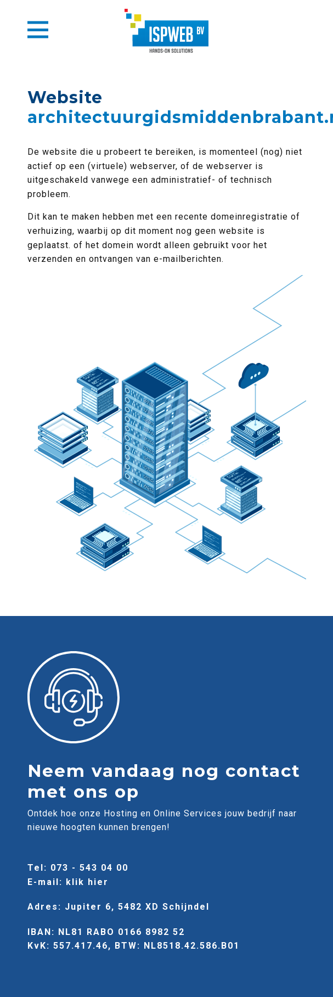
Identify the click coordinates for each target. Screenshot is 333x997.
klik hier (87, 882)
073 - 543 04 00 (89, 867)
